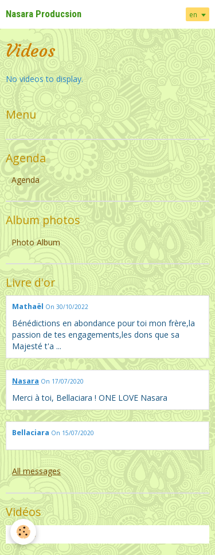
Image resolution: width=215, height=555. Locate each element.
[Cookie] (23, 532)
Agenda (25, 179)
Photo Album (35, 242)
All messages (36, 471)
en (193, 14)
